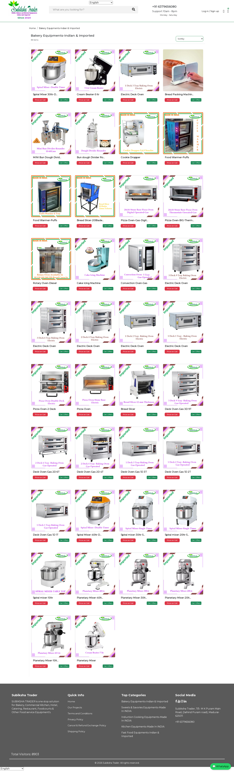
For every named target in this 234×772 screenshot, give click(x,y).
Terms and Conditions (80, 713)
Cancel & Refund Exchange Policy (87, 725)
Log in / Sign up (210, 11)
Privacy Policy (75, 719)
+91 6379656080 (184, 721)
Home (32, 28)
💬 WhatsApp (220, 766)
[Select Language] (101, 2)
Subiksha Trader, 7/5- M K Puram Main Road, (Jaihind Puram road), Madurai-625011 (198, 712)
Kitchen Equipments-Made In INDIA (142, 726)
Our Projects (75, 707)
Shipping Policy (76, 731)
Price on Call (40, 100)
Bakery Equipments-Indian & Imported (59, 28)
